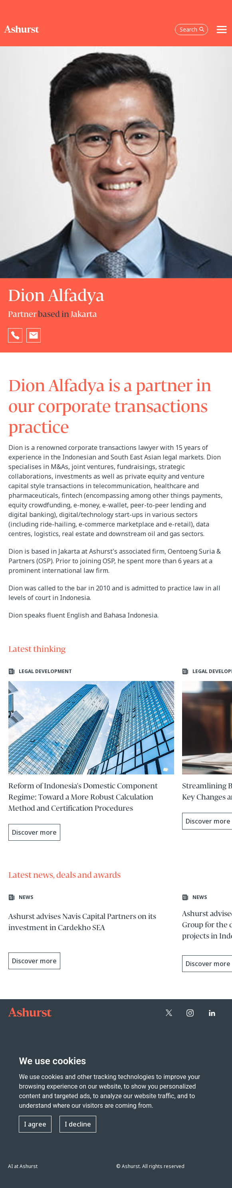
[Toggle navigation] (221, 29)
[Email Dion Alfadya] (33, 335)
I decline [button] (78, 1124)
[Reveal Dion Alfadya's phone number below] (15, 335)
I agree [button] (35, 1124)
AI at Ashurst (23, 1166)
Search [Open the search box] (192, 29)
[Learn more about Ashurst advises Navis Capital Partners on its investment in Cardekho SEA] (91, 934)
